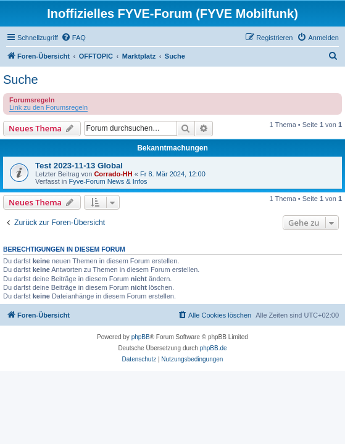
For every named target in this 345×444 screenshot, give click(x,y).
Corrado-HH (113, 174)
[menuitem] (73, 37)
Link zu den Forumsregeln (48, 107)
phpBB (140, 337)
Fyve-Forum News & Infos (108, 181)
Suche (20, 79)
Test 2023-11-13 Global (79, 165)
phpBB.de (213, 348)
